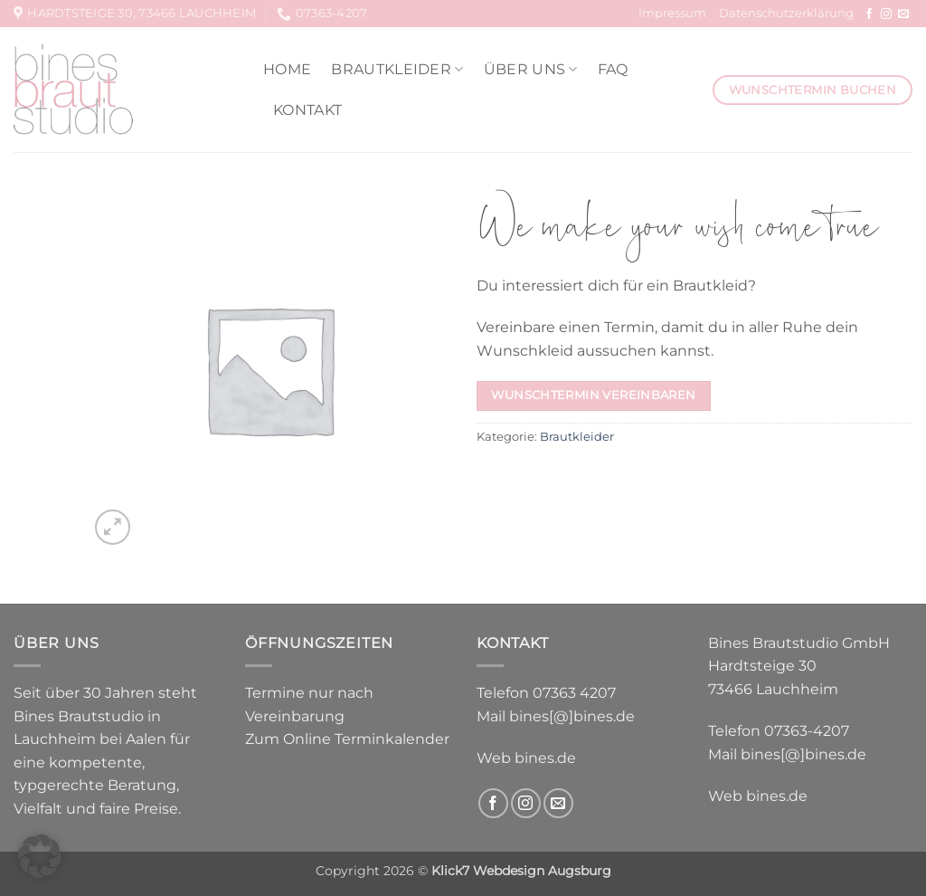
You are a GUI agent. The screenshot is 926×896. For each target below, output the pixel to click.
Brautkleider (397, 69)
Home (287, 69)
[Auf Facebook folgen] (869, 14)
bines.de (545, 758)
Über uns (531, 69)
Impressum (672, 13)
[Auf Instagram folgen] (886, 14)
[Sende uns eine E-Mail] (903, 14)
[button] (112, 527)
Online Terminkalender (366, 739)
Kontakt (307, 110)
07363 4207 (574, 692)
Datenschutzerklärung (786, 13)
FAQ (613, 69)
